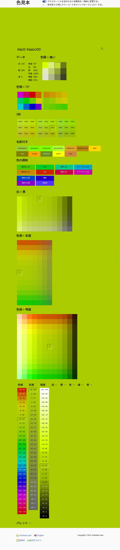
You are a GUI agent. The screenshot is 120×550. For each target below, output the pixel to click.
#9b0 (73, 133)
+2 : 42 (44, 461)
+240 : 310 (22, 499)
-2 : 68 (21, 415)
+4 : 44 (44, 453)
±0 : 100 (33, 389)
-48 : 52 (33, 448)
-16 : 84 (33, 415)
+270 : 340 (22, 507)
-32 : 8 (44, 507)
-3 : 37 (44, 474)
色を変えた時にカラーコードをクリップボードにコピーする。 (75, 5)
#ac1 (46, 127)
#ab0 (52, 133)
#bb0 (32, 133)
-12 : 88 (33, 411)
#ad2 (40, 121)
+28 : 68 (44, 423)
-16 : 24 (44, 491)
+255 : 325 (22, 503)
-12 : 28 (44, 486)
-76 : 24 (33, 482)
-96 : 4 (33, 503)
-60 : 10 (22, 389)
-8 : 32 (44, 482)
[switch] (44, 2)
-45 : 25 (22, 394)
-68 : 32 (33, 474)
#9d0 (73, 121)
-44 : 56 (33, 444)
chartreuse (46, 148)
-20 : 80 (33, 419)
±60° (45, 167)
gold (94, 148)
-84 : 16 (33, 491)
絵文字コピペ (34, 540)
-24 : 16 (44, 499)
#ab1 (46, 133)
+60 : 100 (44, 389)
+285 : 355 (22, 512)
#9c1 (66, 127)
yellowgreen (22, 148)
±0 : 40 (44, 465)
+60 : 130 (21, 448)
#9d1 (66, 121)
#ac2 (40, 127)
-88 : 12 (33, 495)
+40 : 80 (44, 411)
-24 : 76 (33, 423)
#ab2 (40, 133)
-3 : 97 (33, 398)
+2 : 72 (22, 423)
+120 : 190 (22, 465)
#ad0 (52, 121)
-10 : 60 (22, 406)
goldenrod (70, 148)
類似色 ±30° (25, 167)
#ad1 (46, 121)
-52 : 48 (33, 457)
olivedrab (46, 154)
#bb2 (20, 133)
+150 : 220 (22, 474)
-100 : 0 (33, 507)
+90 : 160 (21, 457)
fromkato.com (24, 535)
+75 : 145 (21, 453)
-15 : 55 (22, 402)
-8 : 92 (33, 406)
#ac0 (52, 127)
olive (22, 154)
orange (34, 154)
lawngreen (34, 148)
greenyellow (58, 148)
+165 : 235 (22, 478)
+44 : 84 (44, 406)
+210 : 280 (22, 491)
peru (70, 154)
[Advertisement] (60, 26)
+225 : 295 (22, 495)
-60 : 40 (33, 465)
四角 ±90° (64, 167)
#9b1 (66, 133)
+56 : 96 (44, 394)
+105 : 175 (22, 461)
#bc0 (32, 127)
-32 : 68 (33, 432)
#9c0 (72, 127)
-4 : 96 (33, 402)
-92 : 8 (33, 499)
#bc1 (26, 127)
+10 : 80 (22, 432)
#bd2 (20, 121)
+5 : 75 (22, 427)
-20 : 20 (44, 495)
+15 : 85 (22, 436)
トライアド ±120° (83, 167)
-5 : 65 (21, 411)
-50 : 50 (33, 453)
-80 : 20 (33, 486)
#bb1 (26, 133)
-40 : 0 (44, 516)
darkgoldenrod (82, 148)
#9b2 (60, 133)
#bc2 (20, 127)
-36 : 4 (44, 512)
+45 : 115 (21, 444)
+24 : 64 (44, 427)
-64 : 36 (33, 470)
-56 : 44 (33, 461)
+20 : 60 (44, 432)
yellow (58, 154)
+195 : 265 (22, 486)
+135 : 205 (22, 470)
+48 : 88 (44, 402)
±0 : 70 (22, 419)
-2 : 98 (33, 394)
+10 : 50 (44, 444)
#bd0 (32, 121)
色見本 (20, 540)
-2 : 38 (44, 470)
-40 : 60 (33, 440)
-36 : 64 (33, 436)
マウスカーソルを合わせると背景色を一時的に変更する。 (73, 1)
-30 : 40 (22, 398)
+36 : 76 (44, 415)
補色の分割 (26, 178)
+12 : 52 (44, 440)
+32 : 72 (44, 419)
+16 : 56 (44, 436)
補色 (45, 178)
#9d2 (60, 121)
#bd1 (26, 121)
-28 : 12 (44, 503)
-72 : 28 (33, 478)
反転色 (44, 183)
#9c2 (60, 127)
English (39, 535)
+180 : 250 (22, 482)
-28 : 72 (33, 427)
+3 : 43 (44, 457)
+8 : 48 (44, 448)
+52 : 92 (44, 398)
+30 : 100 (21, 440)
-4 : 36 (44, 478)
